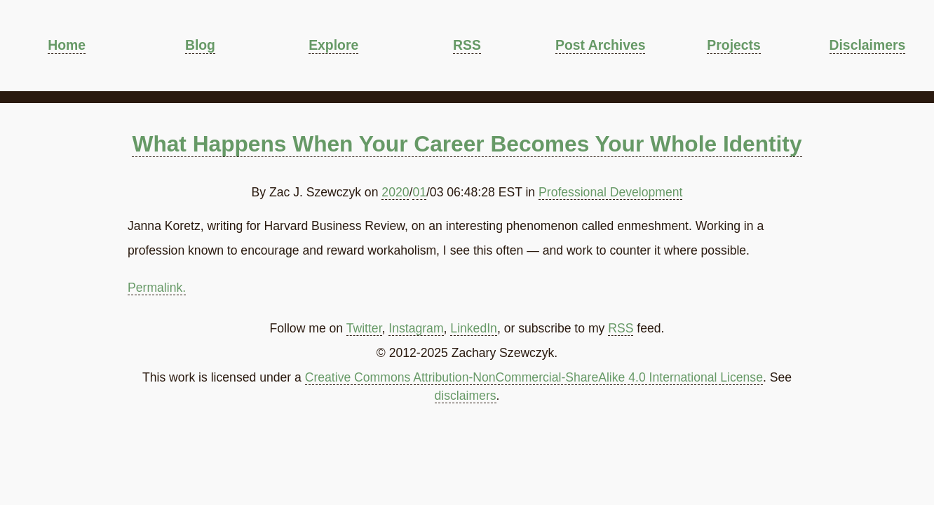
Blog (200, 45)
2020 (395, 192)
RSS (467, 45)
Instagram (415, 328)
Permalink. (157, 288)
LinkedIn (473, 328)
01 (419, 192)
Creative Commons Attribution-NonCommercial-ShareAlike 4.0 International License (534, 377)
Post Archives (600, 45)
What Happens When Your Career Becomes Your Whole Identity (466, 143)
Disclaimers (868, 45)
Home (67, 45)
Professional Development (610, 192)
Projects (733, 45)
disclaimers (465, 396)
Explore (333, 45)
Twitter (364, 328)
